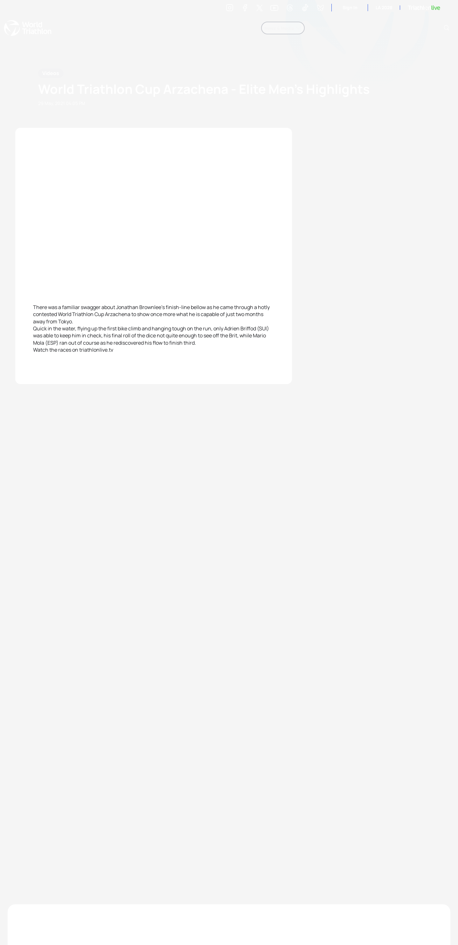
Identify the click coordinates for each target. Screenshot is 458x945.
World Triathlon (28, 28)
